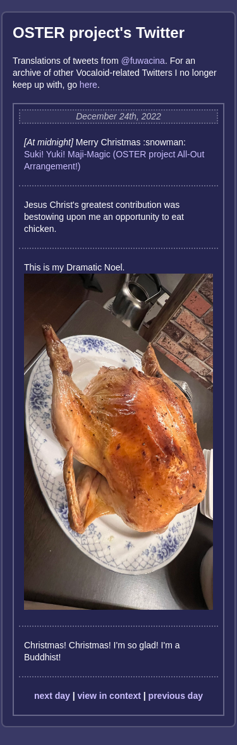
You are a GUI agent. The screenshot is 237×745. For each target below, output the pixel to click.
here (88, 85)
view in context (109, 696)
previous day (176, 696)
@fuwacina (142, 61)
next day (52, 696)
